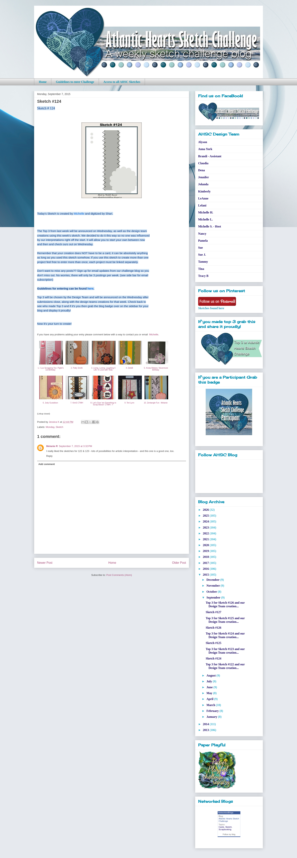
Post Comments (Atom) (119, 575)
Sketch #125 (213, 643)
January (212, 716)
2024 (206, 521)
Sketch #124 (213, 658)
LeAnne (203, 198)
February (213, 710)
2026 (206, 509)
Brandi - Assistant (209, 156)
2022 (206, 533)
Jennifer (203, 177)
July (209, 681)
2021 (206, 539)
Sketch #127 (213, 612)
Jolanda (203, 184)
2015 (206, 574)
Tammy (203, 261)
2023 (206, 527)
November (213, 585)
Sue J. (202, 254)
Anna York (205, 149)
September (213, 597)
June (209, 687)
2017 (206, 562)
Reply (49, 456)
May (209, 693)
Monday (50, 427)
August (211, 675)
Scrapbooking (225, 829)
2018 (206, 556)
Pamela (203, 240)
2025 (206, 515)
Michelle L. (205, 219)
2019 (206, 551)
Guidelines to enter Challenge (75, 81)
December (213, 579)
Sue (200, 247)
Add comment (46, 464)
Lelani (202, 205)
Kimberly (204, 191)
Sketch (59, 427)
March (211, 705)
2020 (206, 545)
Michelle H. (205, 212)
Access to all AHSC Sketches (121, 81)
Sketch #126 (213, 627)
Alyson (202, 142)
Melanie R (52, 446)
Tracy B (203, 275)
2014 (206, 724)
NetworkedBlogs (225, 812)
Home (43, 81)
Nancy (202, 233)
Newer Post (44, 562)
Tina (201, 268)
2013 (206, 730)
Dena (201, 170)
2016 (206, 568)
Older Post (179, 562)
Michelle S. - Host (209, 226)
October (212, 591)
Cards (221, 827)
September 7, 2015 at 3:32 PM (75, 446)
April (210, 699)
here (91, 288)
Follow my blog (229, 834)
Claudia (203, 163)
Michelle (79, 213)
